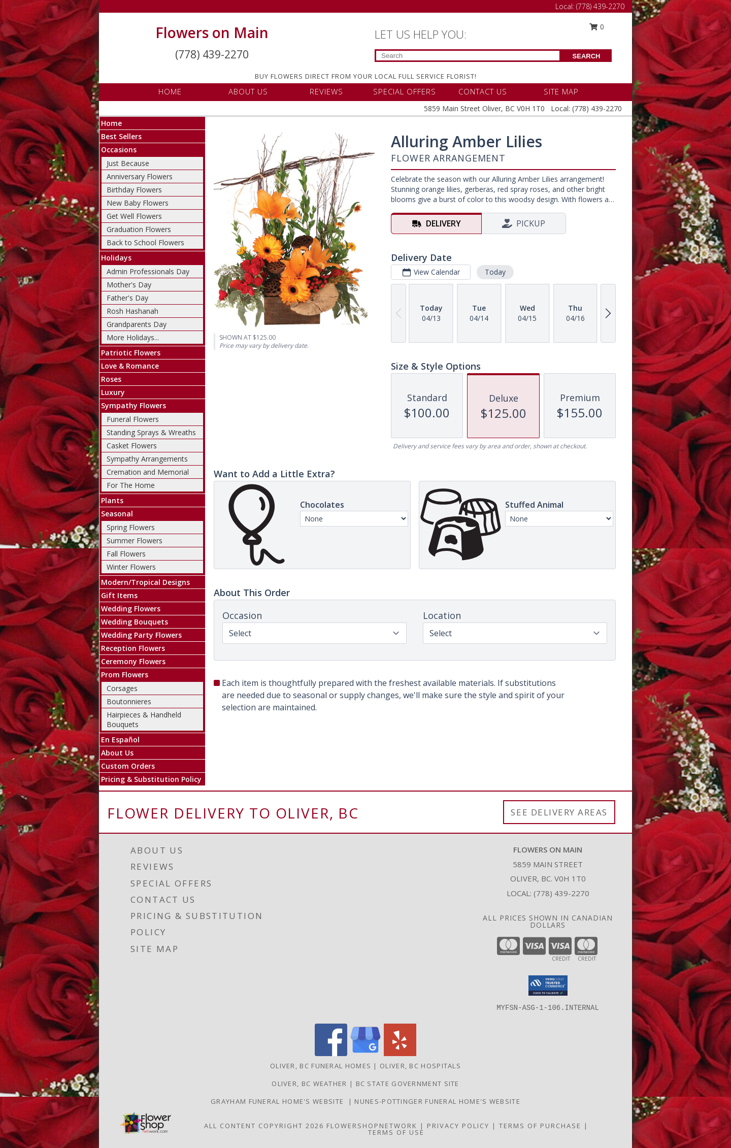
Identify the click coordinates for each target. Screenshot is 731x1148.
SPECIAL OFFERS (404, 91)
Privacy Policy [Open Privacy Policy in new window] (458, 1125)
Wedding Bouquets (134, 622)
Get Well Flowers (134, 216)
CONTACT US (482, 91)
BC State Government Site (407, 1083)
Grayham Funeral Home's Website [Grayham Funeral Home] (279, 1101)
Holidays (116, 258)
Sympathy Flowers (133, 405)
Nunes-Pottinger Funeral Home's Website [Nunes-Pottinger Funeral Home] (437, 1101)
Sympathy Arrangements (147, 459)
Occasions (119, 149)
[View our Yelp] (400, 1053)
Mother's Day (129, 284)
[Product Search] (468, 55)
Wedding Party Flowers (141, 635)
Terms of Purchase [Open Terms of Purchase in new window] (540, 1125)
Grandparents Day (137, 324)
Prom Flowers (124, 674)
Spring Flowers (131, 527)
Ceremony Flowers (133, 661)
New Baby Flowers (138, 203)
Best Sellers (121, 136)
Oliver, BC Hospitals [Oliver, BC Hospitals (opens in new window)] (420, 1065)
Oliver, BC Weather (309, 1083)
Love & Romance (130, 366)
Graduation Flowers (139, 229)
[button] (548, 985)
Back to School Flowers (145, 242)
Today (495, 272)
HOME (170, 91)
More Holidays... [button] (133, 337)
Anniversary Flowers (140, 176)
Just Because (128, 163)
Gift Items (119, 595)
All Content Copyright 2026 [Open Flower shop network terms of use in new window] (264, 1125)
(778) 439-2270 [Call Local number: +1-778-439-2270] (600, 6)
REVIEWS (326, 91)
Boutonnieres (129, 701)
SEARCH (587, 56)
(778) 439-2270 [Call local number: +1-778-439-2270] (561, 893)
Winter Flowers (131, 567)
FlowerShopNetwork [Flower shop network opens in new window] (371, 1125)
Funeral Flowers (133, 419)
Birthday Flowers (134, 189)
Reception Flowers (133, 648)
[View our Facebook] (331, 1053)
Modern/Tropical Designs (145, 582)
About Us (117, 753)
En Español (120, 739)
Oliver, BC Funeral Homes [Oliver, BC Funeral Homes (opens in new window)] (320, 1065)
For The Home (131, 485)
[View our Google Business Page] (365, 1053)
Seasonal (117, 513)
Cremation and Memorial (148, 472)
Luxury (113, 392)
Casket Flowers (132, 445)
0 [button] (597, 26)
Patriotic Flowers (130, 352)
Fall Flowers (126, 554)
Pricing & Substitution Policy (151, 779)
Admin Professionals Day (148, 271)
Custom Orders (128, 766)
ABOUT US (248, 91)
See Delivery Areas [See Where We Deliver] (559, 812)
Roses (111, 379)
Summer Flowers (134, 540)
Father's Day (127, 298)
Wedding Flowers (130, 608)
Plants (112, 500)
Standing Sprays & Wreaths (151, 432)
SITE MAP (561, 91)
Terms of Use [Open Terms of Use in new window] (396, 1132)
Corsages (122, 688)
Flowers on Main (212, 32)
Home (111, 123)
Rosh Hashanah (132, 311)
